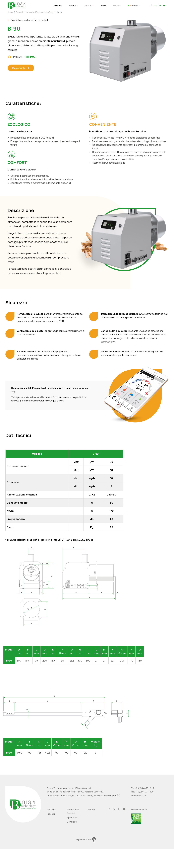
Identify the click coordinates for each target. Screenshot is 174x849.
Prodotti (73, 5)
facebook (151, 5)
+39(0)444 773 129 (144, 791)
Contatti (117, 5)
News (103, 5)
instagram (155, 5)
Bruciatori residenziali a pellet (40, 12)
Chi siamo (51, 809)
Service (88, 5)
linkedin (160, 5)
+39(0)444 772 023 (144, 788)
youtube (164, 5)
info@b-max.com (139, 795)
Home (10, 12)
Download (72, 821)
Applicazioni (72, 817)
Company (57, 5)
